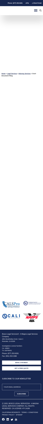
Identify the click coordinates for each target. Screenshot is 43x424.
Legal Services (12, 73)
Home (3, 73)
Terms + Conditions (29, 412)
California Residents (11, 412)
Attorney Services (25, 73)
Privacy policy (8, 415)
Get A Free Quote (21, 368)
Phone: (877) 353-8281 (15, 3)
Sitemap (19, 415)
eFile (27, 3)
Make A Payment (21, 362)
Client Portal (37, 3)
